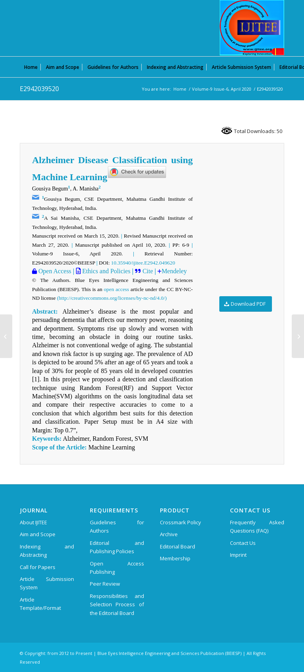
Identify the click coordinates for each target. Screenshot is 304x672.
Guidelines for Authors (117, 526)
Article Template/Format (40, 603)
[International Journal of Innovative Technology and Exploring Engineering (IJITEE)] (252, 27)
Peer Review (105, 583)
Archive (169, 534)
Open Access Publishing (117, 567)
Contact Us (243, 542)
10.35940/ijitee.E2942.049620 (143, 263)
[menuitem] (31, 67)
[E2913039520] (6, 336)
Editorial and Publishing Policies (117, 547)
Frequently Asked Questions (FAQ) (257, 526)
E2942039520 (39, 88)
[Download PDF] (245, 304)
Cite (147, 271)
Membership (175, 558)
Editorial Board (177, 546)
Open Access (54, 271)
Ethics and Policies (106, 271)
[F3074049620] (298, 336)
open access (116, 289)
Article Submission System (47, 583)
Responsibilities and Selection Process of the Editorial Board (117, 604)
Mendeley (174, 271)
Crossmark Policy (180, 522)
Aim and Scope (37, 534)
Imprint (238, 554)
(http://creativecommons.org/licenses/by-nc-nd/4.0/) (112, 298)
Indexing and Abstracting (47, 550)
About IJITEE (33, 522)
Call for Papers (37, 567)
